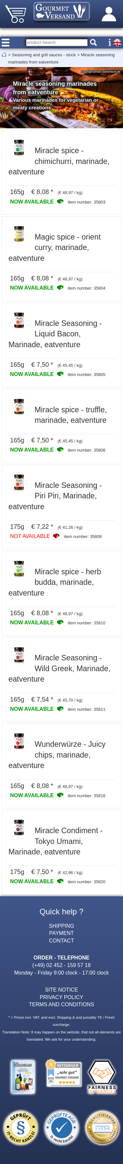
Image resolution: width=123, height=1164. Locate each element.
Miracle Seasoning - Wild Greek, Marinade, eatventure (60, 668)
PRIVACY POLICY (61, 997)
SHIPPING (61, 926)
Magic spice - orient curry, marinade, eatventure (55, 247)
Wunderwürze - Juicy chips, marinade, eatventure (57, 755)
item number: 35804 (87, 288)
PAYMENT (61, 933)
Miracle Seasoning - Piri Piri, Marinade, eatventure (55, 496)
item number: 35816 (87, 795)
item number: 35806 (87, 450)
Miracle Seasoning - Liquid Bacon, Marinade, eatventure (55, 334)
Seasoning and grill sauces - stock (44, 54)
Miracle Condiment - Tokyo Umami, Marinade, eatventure (56, 841)
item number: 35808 (83, 536)
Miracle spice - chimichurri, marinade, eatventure (59, 161)
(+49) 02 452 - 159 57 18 (61, 965)
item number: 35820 (87, 881)
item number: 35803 (87, 202)
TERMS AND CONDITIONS (61, 1004)
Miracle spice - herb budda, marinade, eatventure (55, 582)
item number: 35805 (87, 374)
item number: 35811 (87, 709)
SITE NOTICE (61, 990)
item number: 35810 (87, 622)
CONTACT (61, 940)
